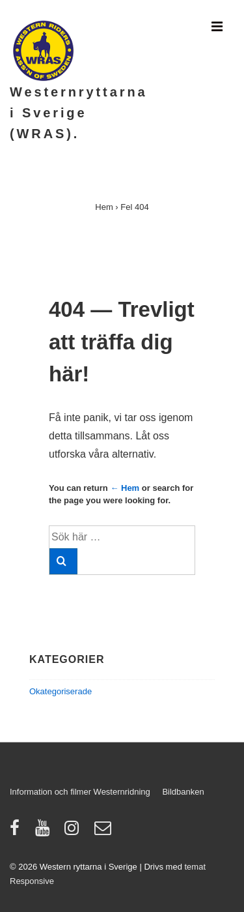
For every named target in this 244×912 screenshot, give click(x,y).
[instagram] (74, 832)
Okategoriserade (60, 691)
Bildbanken (183, 792)
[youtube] (45, 832)
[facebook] (17, 832)
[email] (104, 832)
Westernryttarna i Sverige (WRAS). (79, 113)
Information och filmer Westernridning (80, 792)
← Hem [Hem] (124, 488)
